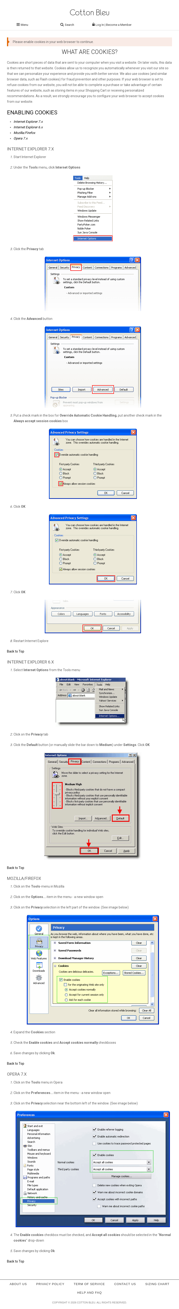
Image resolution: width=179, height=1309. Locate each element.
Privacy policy (50, 1284)
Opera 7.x (21, 138)
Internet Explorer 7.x (28, 121)
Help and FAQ (89, 1292)
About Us (18, 1284)
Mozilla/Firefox (24, 133)
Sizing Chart (157, 1284)
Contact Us (125, 1284)
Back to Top (15, 651)
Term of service (89, 1284)
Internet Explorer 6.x (28, 127)
